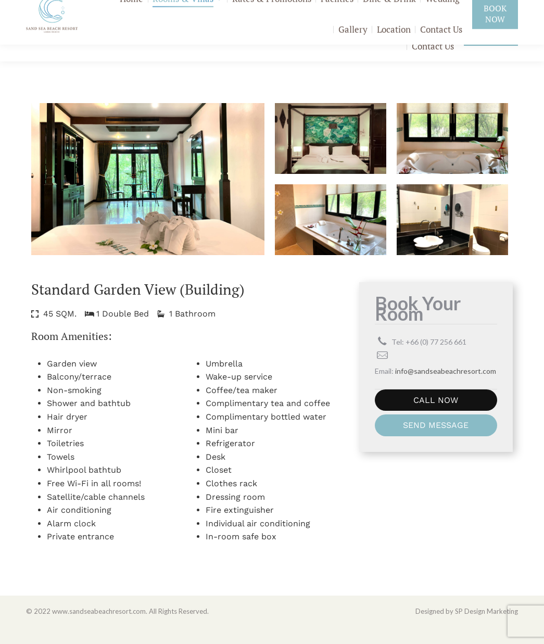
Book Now (490, 47)
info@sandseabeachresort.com (463, 10)
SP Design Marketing (486, 628)
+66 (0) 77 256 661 (362, 10)
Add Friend (281, 10)
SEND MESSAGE (436, 442)
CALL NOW (435, 417)
